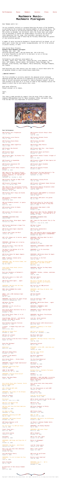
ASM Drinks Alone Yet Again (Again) (13, 254)
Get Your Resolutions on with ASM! (41, 388)
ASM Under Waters (35, 277)
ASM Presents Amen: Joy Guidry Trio (13, 155)
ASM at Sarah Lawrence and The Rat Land (42, 399)
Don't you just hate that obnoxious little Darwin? (13, 449)
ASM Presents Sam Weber (37, 141)
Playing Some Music (36, 366)
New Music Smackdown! (36, 355)
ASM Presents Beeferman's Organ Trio (13, 225)
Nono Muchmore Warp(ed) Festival (12, 323)
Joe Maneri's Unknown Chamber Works (41, 422)
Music (18, 12)
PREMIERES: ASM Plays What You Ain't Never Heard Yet (41, 238)
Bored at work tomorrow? (37, 457)
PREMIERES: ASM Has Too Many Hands (41, 267)
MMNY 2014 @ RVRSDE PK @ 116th (11, 289)
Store (55, 12)
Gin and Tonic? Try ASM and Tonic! (13, 425)
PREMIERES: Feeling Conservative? (12, 373)
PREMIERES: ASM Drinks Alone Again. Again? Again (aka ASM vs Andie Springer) (41, 263)
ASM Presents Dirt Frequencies (11, 132)
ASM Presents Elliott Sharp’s (41, 133)
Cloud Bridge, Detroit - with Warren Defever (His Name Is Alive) (13, 319)
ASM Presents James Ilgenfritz (11, 144)
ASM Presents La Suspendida (10, 160)
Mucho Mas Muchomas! (8, 343)
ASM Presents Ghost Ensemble (39, 164)
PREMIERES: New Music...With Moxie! (13, 445)
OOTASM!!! (33, 373)
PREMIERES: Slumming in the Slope (40, 326)
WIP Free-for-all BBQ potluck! (39, 285)
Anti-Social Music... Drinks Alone (13, 359)
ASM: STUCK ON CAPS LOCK (9, 388)
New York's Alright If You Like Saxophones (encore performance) (40, 281)
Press (46, 12)
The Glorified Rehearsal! (38, 359)
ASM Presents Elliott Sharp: (13, 168)
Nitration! (5, 399)
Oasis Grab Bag (6, 462)
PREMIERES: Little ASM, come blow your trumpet (42, 348)
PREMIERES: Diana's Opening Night (40, 309)
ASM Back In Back (35, 225)
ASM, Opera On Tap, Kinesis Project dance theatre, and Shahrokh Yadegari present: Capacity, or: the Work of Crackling (14, 174)
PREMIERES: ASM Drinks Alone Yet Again (42, 254)
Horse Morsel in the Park (38, 258)
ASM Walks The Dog (7, 302)
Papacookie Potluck (36, 343)
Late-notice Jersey (8, 433)
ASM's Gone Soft (35, 391)
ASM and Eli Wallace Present (39, 167)
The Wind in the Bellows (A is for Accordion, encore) (13, 250)
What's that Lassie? (36, 448)
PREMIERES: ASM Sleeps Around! (11, 418)
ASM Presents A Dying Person (39, 179)
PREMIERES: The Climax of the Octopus (14, 391)
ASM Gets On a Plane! (8, 335)
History (37, 12)
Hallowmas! (5, 436)
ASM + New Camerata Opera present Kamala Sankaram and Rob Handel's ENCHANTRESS (43, 233)
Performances (7, 12)
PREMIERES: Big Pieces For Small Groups (14, 298)
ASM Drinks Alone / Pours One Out (12, 245)
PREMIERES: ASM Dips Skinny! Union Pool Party (42, 339)
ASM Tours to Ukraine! (37, 331)
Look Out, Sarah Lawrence (38, 318)
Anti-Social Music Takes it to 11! (13, 314)
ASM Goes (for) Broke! (37, 352)
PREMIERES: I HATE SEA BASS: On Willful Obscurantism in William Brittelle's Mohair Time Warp (42, 378)
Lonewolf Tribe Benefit (9, 355)
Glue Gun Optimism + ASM (37, 298)
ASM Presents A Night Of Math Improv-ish (43, 160)
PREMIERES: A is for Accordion (39, 249)
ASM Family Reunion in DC (10, 422)
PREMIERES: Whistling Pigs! (10, 366)
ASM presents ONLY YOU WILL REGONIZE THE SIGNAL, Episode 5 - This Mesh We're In (43, 213)
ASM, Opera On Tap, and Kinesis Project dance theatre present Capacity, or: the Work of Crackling (14, 188)
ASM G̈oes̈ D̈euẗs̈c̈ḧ (35, 294)
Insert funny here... (8, 429)
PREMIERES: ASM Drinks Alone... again (42, 302)
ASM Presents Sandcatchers (38, 229)
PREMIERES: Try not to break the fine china (14, 458)
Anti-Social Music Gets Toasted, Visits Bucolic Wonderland (14, 384)
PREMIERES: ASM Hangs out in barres (13, 242)
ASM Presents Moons (8, 152)
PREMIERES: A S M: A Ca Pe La (11, 306)
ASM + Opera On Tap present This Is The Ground (42, 221)
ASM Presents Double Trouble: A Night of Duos (43, 156)
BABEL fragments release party (11, 258)
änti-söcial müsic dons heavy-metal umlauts (41, 384)
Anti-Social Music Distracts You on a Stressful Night (14, 310)
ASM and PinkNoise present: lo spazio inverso (14, 203)
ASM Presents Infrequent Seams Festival (42, 183)
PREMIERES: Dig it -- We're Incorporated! (38, 463)
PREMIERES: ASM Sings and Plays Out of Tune (14, 441)
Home (30, 6)
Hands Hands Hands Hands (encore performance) (12, 268)
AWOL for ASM (34, 415)
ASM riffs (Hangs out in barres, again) (14, 237)
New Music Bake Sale (36, 335)
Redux (9, 377)
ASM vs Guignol (34, 433)
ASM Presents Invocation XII (11, 164)
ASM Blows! (33, 363)
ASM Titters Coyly (35, 411)
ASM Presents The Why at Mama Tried (13, 179)
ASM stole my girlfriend (37, 453)
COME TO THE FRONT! (8, 370)
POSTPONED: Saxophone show (38, 217)
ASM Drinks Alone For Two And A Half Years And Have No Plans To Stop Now (41, 203)
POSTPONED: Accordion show (10, 217)
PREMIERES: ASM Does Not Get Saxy (12, 285)
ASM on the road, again (37, 436)
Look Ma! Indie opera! (37, 445)
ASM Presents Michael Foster (39, 137)
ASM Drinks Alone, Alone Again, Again (14, 220)
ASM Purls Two (34, 402)
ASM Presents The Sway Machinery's (42, 173)
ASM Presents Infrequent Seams (11, 183)
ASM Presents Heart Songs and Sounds (13, 193)
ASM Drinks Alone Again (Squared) (12, 229)
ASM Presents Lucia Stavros (10, 137)
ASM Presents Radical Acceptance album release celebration (42, 187)
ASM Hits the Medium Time (10, 402)
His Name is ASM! (7, 411)
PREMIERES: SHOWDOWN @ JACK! (39, 306)
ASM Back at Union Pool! (9, 331)
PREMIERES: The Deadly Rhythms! (40, 425)
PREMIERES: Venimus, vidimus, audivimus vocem (42, 273)
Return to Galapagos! (36, 440)
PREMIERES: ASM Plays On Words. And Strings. (41, 290)
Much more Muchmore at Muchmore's (12, 272)
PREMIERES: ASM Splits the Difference (42, 418)
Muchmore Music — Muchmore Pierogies (41, 370)
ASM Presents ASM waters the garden (41, 197)
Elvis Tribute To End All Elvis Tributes (14, 338)
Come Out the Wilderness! (38, 395)
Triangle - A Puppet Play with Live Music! (13, 327)
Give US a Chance (7, 395)
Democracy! (5, 347)
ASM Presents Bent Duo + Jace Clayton (42, 148)
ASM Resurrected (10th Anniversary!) (41, 323)
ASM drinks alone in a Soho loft (12, 277)
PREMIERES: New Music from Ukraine (41, 314)
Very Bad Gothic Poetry (9, 453)
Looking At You (34, 242)
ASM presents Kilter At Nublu (11, 207)
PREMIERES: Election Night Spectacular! (14, 363)
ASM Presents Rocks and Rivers (39, 152)
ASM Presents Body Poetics (38, 144)
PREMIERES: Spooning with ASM (11, 415)
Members (27, 12)
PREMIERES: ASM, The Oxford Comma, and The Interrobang (14, 262)
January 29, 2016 (35, 268)
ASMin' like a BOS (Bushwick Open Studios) (12, 295)
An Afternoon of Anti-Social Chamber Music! (13, 467)
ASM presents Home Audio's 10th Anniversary (40, 208)
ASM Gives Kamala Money (9, 352)
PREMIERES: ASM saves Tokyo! (39, 429)
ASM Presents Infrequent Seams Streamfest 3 (11, 198)
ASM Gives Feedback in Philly (39, 406)
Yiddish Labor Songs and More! (11, 232)
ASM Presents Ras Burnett (10, 148)
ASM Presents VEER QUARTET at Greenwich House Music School (42, 193)
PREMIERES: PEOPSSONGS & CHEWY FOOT (41, 245)
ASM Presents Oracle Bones (10, 141)
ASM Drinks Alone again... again (12, 280)
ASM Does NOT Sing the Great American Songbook (14, 407)
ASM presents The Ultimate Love (12, 212)
